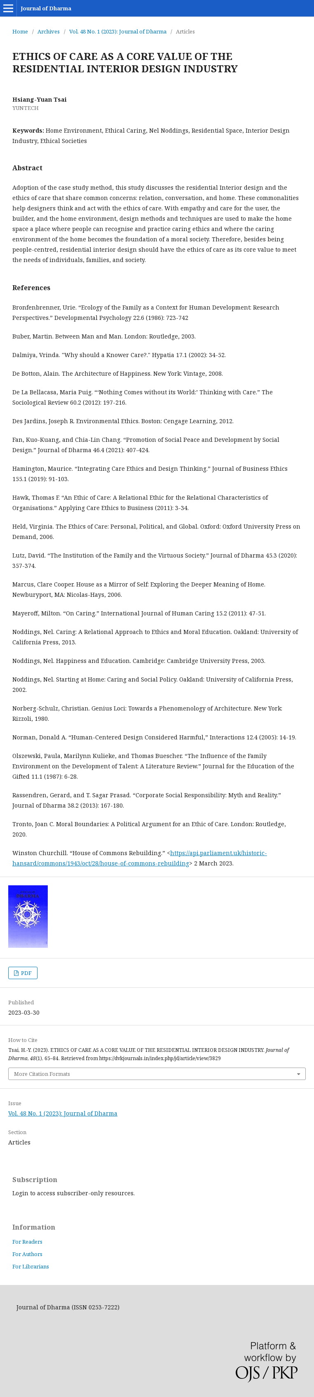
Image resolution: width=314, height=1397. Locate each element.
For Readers (27, 1241)
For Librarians (30, 1266)
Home (20, 31)
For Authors (27, 1254)
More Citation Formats (42, 1074)
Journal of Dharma (46, 8)
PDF (26, 973)
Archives (48, 31)
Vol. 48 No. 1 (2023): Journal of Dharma (117, 31)
